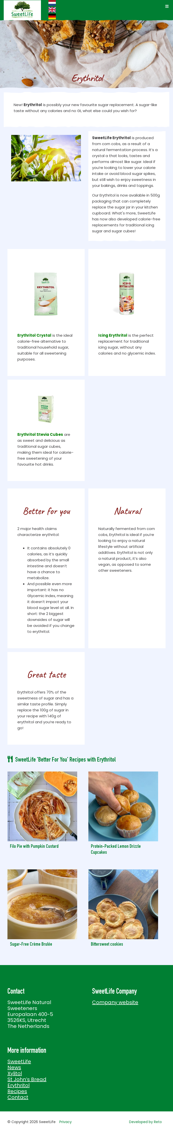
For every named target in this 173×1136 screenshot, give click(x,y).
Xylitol (14, 1073)
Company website (115, 1002)
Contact (17, 1097)
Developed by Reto (145, 1121)
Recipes (17, 1091)
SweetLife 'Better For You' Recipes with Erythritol (65, 760)
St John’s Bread (26, 1079)
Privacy (65, 1121)
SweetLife (19, 1061)
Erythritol (18, 1085)
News (14, 1067)
